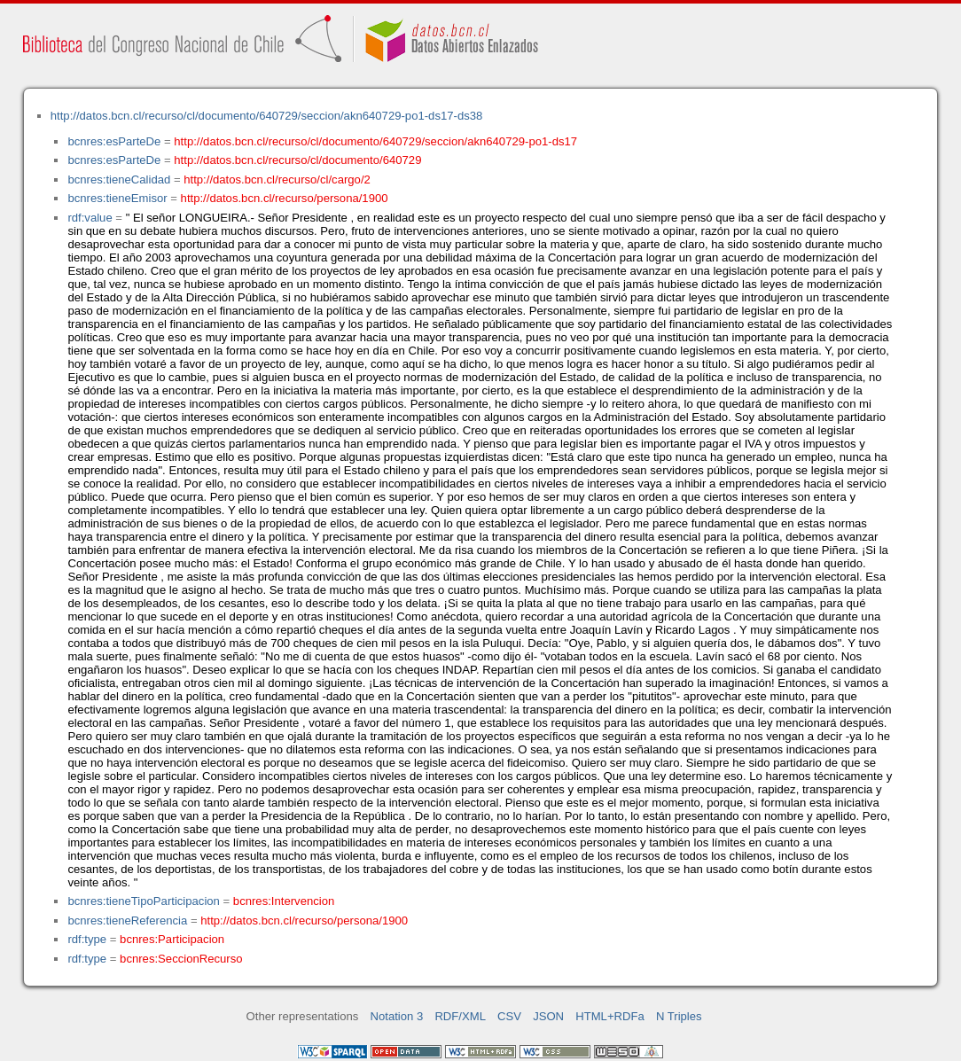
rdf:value (89, 217)
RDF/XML (460, 1016)
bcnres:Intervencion (283, 901)
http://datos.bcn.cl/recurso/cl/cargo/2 (277, 179)
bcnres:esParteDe (113, 141)
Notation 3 (397, 1016)
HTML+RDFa (610, 1016)
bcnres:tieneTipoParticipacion (143, 901)
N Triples (679, 1016)
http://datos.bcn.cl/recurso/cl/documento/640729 (297, 160)
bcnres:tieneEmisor (117, 198)
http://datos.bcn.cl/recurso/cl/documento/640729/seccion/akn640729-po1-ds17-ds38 (267, 115)
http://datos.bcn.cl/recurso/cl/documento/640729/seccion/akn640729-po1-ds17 (375, 141)
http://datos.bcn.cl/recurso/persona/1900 (284, 198)
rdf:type (86, 939)
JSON (548, 1016)
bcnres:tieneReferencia (127, 920)
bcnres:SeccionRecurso (181, 958)
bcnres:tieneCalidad (118, 179)
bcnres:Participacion (172, 939)
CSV (509, 1016)
